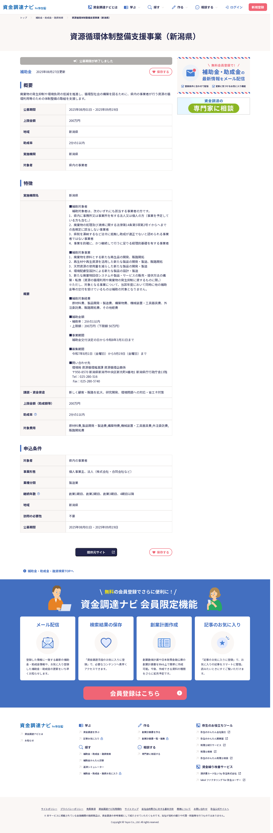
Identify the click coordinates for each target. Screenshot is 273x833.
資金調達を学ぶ (91, 732)
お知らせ (29, 740)
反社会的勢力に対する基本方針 (158, 808)
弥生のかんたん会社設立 (213, 732)
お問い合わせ (200, 808)
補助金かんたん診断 (93, 760)
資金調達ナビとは (103, 7)
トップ (23, 17)
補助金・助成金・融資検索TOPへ (51, 571)
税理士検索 (206, 751)
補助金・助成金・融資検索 (49, 17)
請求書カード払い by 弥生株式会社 (219, 773)
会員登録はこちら (146, 693)
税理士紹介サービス (211, 745)
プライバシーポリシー (71, 808)
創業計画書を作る (151, 732)
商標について (184, 808)
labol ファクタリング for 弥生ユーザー (221, 779)
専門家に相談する (151, 753)
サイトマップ (132, 808)
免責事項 (91, 808)
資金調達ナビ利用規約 (110, 808)
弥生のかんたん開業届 (212, 738)
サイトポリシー (49, 808)
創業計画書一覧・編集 (153, 738)
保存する (163, 71)
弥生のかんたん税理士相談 (214, 758)
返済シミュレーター (93, 766)
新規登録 (258, 7)
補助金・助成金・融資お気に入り (100, 773)
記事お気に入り (91, 738)
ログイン (236, 7)
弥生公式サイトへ (220, 808)
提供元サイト (96, 552)
